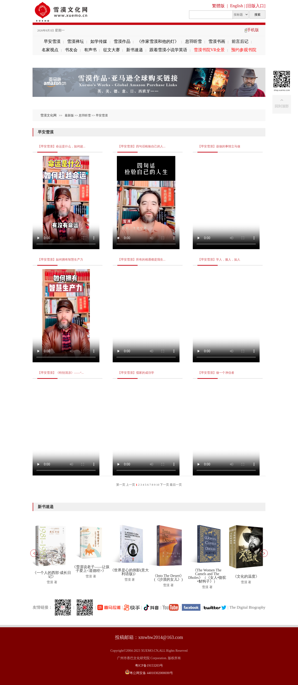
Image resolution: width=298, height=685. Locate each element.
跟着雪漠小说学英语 (168, 49)
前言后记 (240, 41)
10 (157, 484)
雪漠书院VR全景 (209, 49)
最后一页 (176, 484)
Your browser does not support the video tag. (66, 202)
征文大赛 (111, 49)
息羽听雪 (193, 41)
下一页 (164, 484)
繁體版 (218, 5)
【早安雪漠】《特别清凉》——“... (61, 372)
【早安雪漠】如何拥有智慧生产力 (60, 259)
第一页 (120, 484)
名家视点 (50, 49)
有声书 (90, 49)
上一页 (130, 484)
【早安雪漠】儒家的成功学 (136, 372)
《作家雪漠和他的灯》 (158, 41)
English (236, 5)
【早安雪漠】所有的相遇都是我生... (142, 259)
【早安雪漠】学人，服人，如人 (219, 259)
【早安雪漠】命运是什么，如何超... (61, 146)
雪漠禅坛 (75, 41)
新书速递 (134, 49)
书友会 (71, 49)
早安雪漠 (52, 41)
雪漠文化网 (48, 115)
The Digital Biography (247, 607)
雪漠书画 (216, 41)
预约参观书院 (243, 49)
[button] (264, 553)
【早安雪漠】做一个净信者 (216, 372)
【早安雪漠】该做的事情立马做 (219, 146)
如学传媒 (98, 41)
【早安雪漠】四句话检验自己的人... (142, 146)
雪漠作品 (122, 41)
